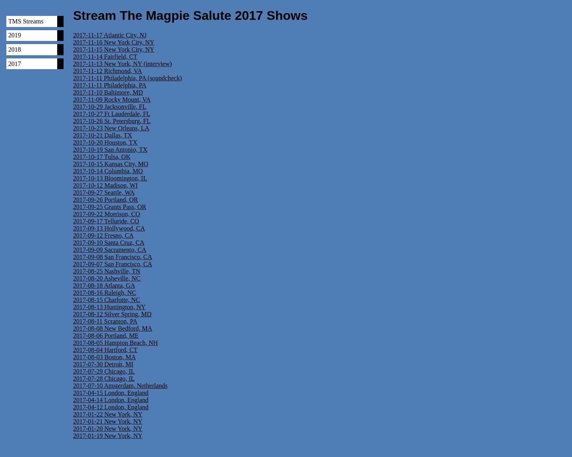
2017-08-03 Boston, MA (104, 357)
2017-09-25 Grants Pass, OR (109, 206)
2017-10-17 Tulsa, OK (101, 156)
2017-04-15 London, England (111, 392)
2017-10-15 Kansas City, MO (110, 164)
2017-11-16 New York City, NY (114, 42)
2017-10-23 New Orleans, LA (111, 128)
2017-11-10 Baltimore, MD (108, 92)
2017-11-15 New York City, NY (114, 49)
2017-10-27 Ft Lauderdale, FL (112, 113)
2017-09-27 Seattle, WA (104, 192)
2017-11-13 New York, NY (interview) (122, 63)
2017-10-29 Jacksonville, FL (109, 106)
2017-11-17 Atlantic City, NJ (110, 35)
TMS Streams (25, 21)
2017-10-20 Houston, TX (105, 142)
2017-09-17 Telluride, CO (106, 221)
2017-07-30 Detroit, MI (103, 364)
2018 (14, 49)
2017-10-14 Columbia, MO (108, 171)
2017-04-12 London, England (111, 407)
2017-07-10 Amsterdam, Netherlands (120, 385)
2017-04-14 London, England (111, 400)
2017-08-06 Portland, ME (106, 335)
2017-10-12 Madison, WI (105, 185)
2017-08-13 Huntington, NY (109, 307)
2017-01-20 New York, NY (108, 428)
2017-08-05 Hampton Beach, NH (115, 342)
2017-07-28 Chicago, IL (104, 378)
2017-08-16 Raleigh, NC (104, 292)
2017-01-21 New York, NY (108, 421)
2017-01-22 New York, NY (108, 414)
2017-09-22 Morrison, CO (106, 214)
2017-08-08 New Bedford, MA (112, 328)
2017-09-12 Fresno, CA (103, 235)
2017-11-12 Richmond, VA (107, 71)
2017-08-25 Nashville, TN (106, 271)
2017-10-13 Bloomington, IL (110, 178)
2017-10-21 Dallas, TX (102, 135)
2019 (14, 35)
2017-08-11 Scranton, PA (105, 321)
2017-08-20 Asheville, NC (106, 278)
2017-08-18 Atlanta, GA (104, 285)
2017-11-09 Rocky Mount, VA (112, 99)
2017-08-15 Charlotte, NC (106, 299)
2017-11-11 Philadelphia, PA (109, 85)
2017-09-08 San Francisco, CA (112, 257)
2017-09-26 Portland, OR (105, 199)
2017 (14, 63)
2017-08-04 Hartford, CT (105, 350)
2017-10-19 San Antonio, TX (110, 149)
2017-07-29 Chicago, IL (104, 371)
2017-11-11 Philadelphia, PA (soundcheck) (127, 78)
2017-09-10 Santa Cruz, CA (109, 242)
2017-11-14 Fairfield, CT (105, 56)
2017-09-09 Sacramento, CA (109, 249)
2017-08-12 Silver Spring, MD (112, 314)
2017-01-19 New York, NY (108, 435)
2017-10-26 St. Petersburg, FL (112, 121)
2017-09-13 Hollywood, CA (109, 228)
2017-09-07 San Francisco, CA (112, 264)
